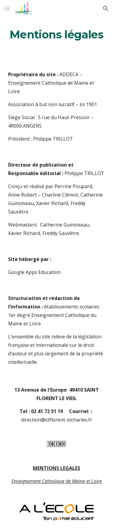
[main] (57, 35)
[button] (7, 8)
